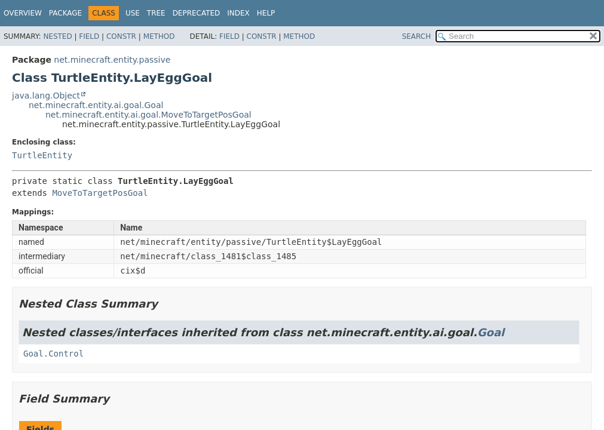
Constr (121, 36)
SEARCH (416, 36)
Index (238, 13)
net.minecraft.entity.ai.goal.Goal (96, 105)
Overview (23, 13)
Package (65, 13)
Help (266, 13)
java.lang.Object (46, 95)
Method (159, 36)
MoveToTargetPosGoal (100, 193)
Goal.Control (53, 353)
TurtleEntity (42, 155)
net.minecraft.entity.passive (112, 59)
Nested (57, 36)
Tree (156, 13)
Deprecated (196, 13)
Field (89, 36)
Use (132, 13)
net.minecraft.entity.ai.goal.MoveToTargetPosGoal (148, 114)
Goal (490, 332)
